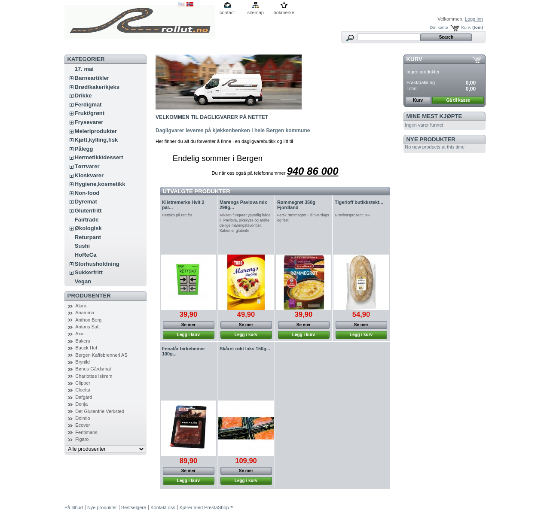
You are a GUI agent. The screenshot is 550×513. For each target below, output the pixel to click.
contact (227, 12)
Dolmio (82, 418)
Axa (79, 333)
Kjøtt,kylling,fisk (96, 140)
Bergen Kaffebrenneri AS (101, 355)
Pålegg (84, 149)
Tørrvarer (87, 166)
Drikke (83, 95)
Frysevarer (89, 122)
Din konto (439, 27)
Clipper (82, 383)
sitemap (255, 12)
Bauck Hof (86, 347)
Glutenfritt (88, 210)
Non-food (87, 193)
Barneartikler (92, 78)
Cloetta (82, 389)
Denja (81, 404)
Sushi (82, 246)
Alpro (80, 305)
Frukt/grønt (89, 113)
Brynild (82, 361)
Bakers (82, 340)
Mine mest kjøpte (434, 116)
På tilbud (73, 507)
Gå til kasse (458, 100)
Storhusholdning (97, 264)
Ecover (82, 425)
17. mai (84, 69)
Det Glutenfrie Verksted (99, 411)
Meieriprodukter (96, 131)
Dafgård (83, 397)
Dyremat (86, 201)
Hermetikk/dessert (99, 157)
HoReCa (86, 255)
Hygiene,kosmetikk (100, 184)
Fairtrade (87, 219)
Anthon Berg (88, 319)
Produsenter (89, 295)
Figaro (82, 439)
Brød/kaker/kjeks (97, 87)
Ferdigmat (88, 104)
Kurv (414, 59)
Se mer (188, 324)
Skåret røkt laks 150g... (245, 348)
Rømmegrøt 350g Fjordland (296, 205)
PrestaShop (216, 507)
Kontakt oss (162, 507)
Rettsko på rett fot (177, 215)
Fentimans (86, 432)
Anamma (84, 312)
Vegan (83, 281)
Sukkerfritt (89, 272)
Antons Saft (87, 326)
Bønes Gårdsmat (93, 368)
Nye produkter (430, 139)
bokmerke (284, 12)
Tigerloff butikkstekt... (359, 202)
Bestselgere (133, 507)
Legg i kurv (188, 334)
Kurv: (466, 27)
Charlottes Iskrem (93, 376)
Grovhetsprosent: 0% (352, 215)
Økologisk (88, 228)
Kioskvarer (89, 175)
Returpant (88, 237)
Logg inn (474, 18)
